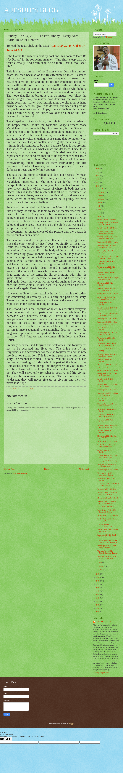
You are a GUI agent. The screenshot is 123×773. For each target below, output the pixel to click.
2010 (97, 608)
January (100, 569)
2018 (97, 581)
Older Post (84, 469)
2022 (97, 182)
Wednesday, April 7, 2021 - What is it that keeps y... (108, 485)
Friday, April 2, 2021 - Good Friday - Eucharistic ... (106, 536)
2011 (97, 605)
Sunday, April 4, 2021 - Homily (107, 515)
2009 (97, 612)
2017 (97, 584)
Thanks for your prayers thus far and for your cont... (107, 314)
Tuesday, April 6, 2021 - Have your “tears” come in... (107, 493)
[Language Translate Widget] (105, 34)
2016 (97, 588)
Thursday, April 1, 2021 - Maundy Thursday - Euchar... (107, 552)
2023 (97, 179)
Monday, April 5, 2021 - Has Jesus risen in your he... (106, 502)
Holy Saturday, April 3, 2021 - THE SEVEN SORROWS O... (108, 541)
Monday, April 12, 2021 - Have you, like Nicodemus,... (107, 437)
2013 (97, 598)
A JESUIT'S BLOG (31, 10)
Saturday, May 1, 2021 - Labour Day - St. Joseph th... (107, 223)
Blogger (71, 724)
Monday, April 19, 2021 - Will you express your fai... (107, 366)
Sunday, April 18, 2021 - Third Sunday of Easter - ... (107, 375)
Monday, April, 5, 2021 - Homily (107, 498)
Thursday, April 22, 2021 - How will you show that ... (107, 334)
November (101, 192)
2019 (97, 577)
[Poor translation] (8, 739)
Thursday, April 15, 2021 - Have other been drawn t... (107, 405)
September (101, 199)
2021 (97, 186)
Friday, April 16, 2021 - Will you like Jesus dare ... (107, 394)
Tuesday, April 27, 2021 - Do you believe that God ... (108, 279)
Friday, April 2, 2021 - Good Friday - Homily (106, 547)
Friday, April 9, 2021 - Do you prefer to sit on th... (107, 465)
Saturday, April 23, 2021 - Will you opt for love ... (107, 309)
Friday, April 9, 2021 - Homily (107, 461)
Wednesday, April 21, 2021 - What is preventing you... (106, 344)
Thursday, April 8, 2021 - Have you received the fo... (107, 474)
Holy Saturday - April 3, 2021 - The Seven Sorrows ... (107, 525)
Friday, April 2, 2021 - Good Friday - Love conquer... (106, 557)
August (100, 202)
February (101, 566)
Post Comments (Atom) (20, 474)
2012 (97, 601)
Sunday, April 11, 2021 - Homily (107, 441)
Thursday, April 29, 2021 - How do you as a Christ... (107, 257)
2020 (97, 574)
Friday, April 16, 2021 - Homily (107, 390)
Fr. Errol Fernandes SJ (104, 622)
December (101, 189)
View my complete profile (101, 673)
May (99, 213)
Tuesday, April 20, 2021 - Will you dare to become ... (107, 355)
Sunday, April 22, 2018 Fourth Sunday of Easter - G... (107, 298)
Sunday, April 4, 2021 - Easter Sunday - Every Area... (107, 520)
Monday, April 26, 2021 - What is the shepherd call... (107, 289)
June (99, 209)
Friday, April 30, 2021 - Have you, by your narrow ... (106, 246)
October (100, 196)
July (99, 206)
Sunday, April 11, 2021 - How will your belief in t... (107, 446)
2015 (97, 591)
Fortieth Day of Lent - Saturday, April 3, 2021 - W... (107, 531)
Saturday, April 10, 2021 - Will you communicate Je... (107, 456)
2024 (97, 176)
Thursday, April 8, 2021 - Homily (108, 470)
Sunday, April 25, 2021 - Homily (107, 294)
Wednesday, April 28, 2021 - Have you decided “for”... (106, 268)
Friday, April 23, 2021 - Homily (107, 318)
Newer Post (9, 469)
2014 (97, 595)
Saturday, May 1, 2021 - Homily (107, 219)
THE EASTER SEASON (105, 507)
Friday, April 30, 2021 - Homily (107, 242)
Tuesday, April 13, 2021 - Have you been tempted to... (107, 426)
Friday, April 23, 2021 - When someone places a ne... (107, 323)
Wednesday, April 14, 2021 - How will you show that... (106, 415)
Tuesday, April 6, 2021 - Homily (107, 489)
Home (47, 469)
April (100, 216)
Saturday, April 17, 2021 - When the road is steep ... (107, 385)
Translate (106, 37)
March (100, 563)
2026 (97, 169)
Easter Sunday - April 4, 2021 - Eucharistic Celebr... (107, 511)
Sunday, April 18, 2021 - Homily (107, 370)
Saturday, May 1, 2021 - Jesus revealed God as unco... (107, 238)
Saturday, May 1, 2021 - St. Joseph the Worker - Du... (106, 232)
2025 (97, 172)
